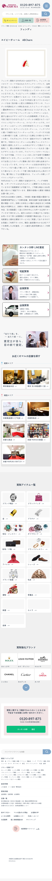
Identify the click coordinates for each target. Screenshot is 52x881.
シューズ (4, 765)
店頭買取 (4, 796)
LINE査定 (4, 789)
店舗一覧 (4, 800)
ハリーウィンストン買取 (8, 776)
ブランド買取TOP (7, 769)
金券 (44, 765)
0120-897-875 (28, 5)
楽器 (18, 763)
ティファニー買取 (14, 779)
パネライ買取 (25, 779)
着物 (45, 763)
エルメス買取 (41, 776)
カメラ (10, 765)
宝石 (23, 765)
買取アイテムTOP (7, 760)
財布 (48, 763)
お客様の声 (37, 815)
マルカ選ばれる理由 (22, 815)
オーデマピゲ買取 (35, 779)
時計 (2, 763)
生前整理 (4, 822)
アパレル (23, 763)
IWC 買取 (41, 772)
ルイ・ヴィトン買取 (23, 774)
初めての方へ (6, 815)
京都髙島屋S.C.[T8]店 (7, 805)
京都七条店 (26, 805)
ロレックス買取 (6, 772)
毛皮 (40, 765)
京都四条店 (18, 805)
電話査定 (18, 789)
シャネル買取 (16, 772)
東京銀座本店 (5, 803)
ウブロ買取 (32, 776)
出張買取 (17, 796)
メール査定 (11, 789)
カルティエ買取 (35, 774)
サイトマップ (33, 822)
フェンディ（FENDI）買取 (33, 27)
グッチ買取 (4, 779)
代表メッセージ (35, 818)
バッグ (34, 763)
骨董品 (29, 763)
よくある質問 (6, 818)
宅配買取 (10, 796)
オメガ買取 (33, 772)
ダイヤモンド (17, 765)
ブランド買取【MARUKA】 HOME (11, 27)
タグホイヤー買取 (22, 776)
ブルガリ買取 (25, 772)
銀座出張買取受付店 (31, 803)
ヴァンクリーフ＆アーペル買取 (11, 781)
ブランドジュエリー (32, 765)
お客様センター (20, 818)
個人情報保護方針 (18, 822)
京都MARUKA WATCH (8, 808)
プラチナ (40, 763)
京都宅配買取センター (23, 808)
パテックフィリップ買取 (8, 774)
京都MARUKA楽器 (36, 805)
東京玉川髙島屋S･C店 (17, 803)
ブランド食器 (11, 763)
